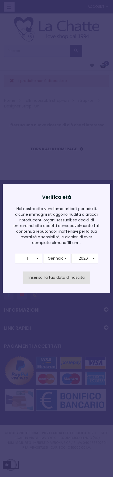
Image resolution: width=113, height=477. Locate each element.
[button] (28, 258)
